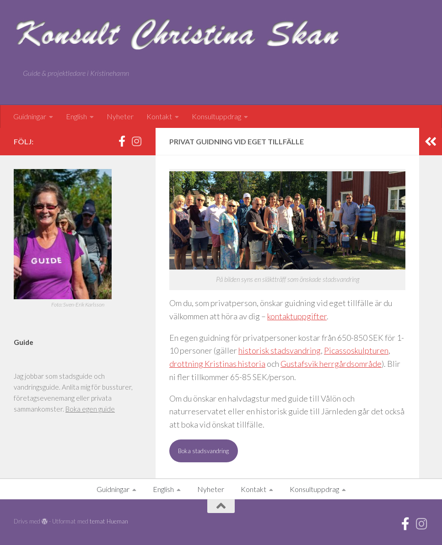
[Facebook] (121, 141)
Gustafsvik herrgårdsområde (331, 364)
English (76, 116)
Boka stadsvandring (203, 451)
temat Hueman (109, 521)
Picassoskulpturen (356, 350)
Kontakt (159, 116)
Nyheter (120, 116)
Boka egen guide (90, 409)
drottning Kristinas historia (217, 364)
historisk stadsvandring (279, 350)
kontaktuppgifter (297, 316)
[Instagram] (136, 141)
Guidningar (29, 116)
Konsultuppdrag (216, 116)
